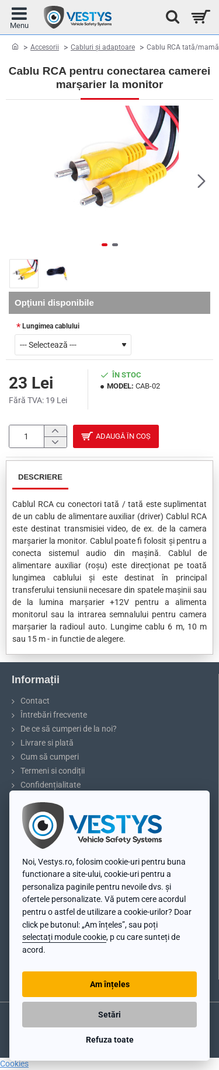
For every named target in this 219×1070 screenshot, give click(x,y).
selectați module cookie (64, 937)
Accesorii (44, 47)
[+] (55, 431)
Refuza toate (110, 1039)
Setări (109, 1014)
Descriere (40, 478)
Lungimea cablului (50, 326)
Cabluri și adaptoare (103, 47)
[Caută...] (169, 17)
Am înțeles (110, 984)
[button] (201, 180)
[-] (55, 443)
